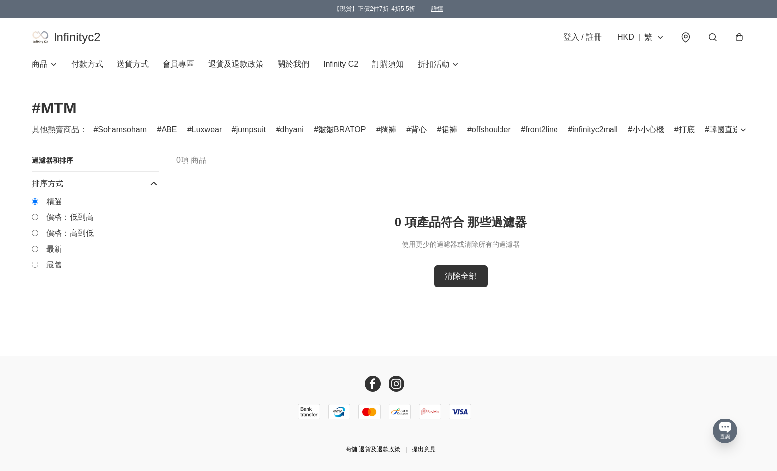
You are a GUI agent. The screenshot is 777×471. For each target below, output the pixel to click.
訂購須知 (388, 67)
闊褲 (388, 132)
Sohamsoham (122, 132)
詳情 (437, 8)
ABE (169, 132)
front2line (541, 132)
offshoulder (491, 132)
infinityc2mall (595, 132)
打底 (687, 132)
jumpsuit (251, 132)
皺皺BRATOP (342, 132)
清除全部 (461, 279)
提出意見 (424, 449)
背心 (419, 132)
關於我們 (293, 67)
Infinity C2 (340, 67)
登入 (582, 38)
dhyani (292, 132)
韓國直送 (725, 132)
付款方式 (87, 67)
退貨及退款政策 (236, 67)
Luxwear (207, 132)
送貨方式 (133, 67)
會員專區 (178, 67)
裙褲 (449, 132)
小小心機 (648, 132)
